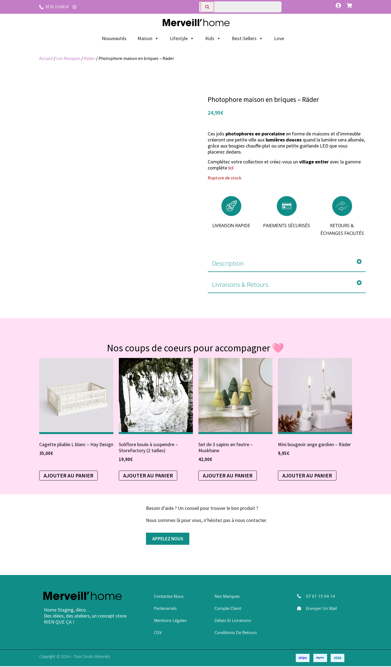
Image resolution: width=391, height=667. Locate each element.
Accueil (46, 58)
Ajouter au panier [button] (68, 475)
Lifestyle (182, 38)
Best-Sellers (247, 38)
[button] (286, 263)
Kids (213, 38)
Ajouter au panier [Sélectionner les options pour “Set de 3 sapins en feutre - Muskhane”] (227, 475)
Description (228, 263)
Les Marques (68, 58)
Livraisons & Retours (240, 284)
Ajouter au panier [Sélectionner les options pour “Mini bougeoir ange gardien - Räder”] (307, 475)
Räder (89, 58)
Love (279, 38)
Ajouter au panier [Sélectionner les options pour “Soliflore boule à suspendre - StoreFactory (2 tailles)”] (148, 475)
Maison (148, 38)
